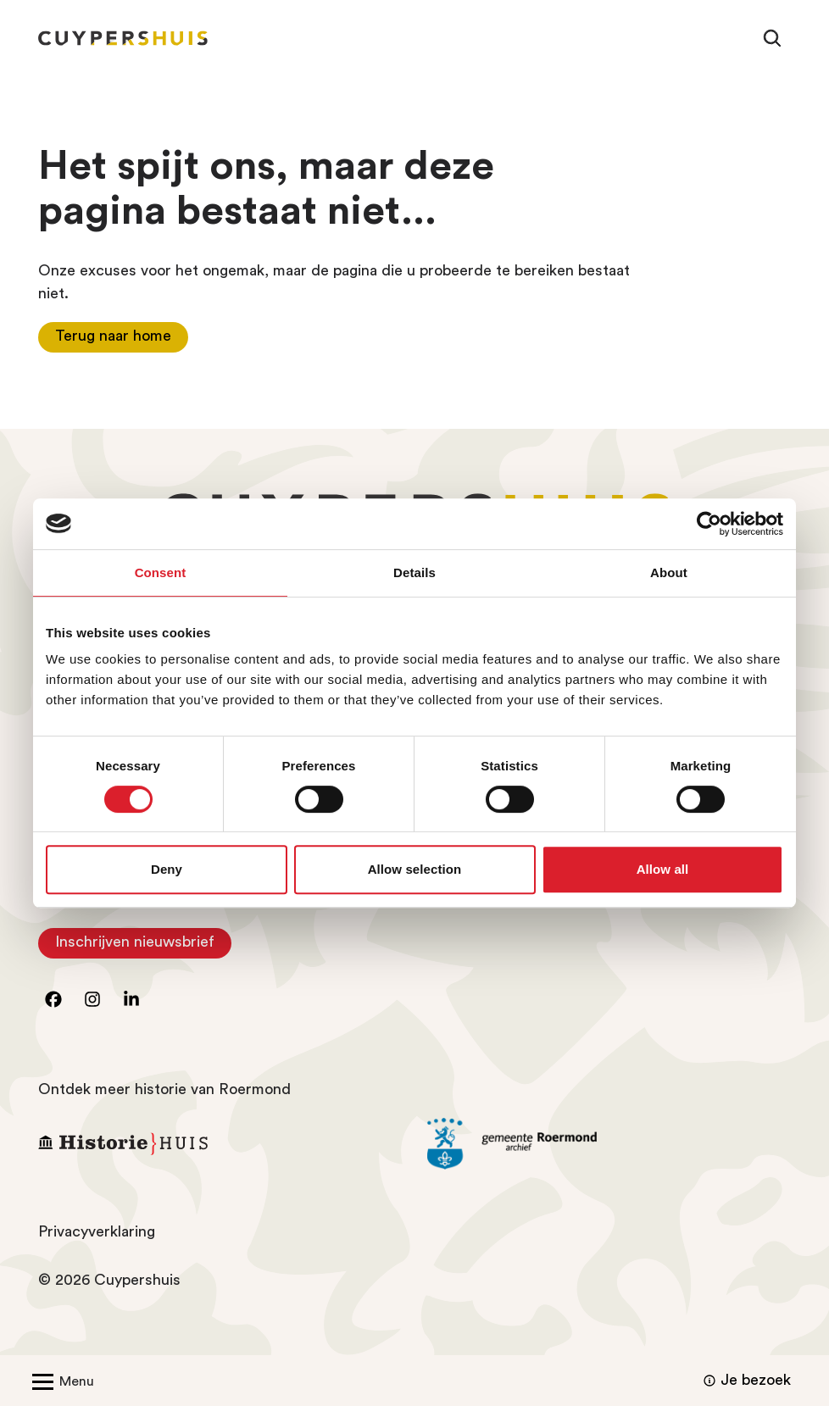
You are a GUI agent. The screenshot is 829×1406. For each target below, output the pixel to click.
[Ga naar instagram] (92, 999)
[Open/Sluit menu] (59, 1380)
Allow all (663, 869)
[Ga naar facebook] (53, 999)
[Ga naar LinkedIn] (131, 999)
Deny (166, 869)
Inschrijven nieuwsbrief (143, 946)
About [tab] (668, 572)
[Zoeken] (772, 38)
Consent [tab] (160, 572)
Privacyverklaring (96, 1231)
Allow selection (415, 869)
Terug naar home (113, 335)
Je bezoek (745, 1380)
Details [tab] (414, 572)
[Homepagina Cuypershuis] (123, 38)
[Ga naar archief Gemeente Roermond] (609, 1144)
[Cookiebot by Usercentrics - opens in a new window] (709, 523)
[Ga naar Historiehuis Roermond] (220, 1143)
